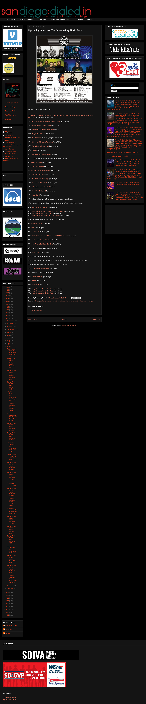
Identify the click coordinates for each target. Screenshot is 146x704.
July (8, 335)
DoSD (7, 140)
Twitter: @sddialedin (11, 103)
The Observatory (10, 142)
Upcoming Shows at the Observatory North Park (12, 510)
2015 (7, 318)
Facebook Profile (10, 111)
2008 (7, 609)
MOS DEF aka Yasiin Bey (40, 178)
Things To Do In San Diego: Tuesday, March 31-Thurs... (11, 363)
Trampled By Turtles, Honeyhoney (43, 130)
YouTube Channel (11, 115)
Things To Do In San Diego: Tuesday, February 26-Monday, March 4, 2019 (127, 183)
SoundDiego (9, 135)
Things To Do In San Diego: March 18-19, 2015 (11, 466)
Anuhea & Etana (36, 277)
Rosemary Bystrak (11, 625)
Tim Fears (8, 629)
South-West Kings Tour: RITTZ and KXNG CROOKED (49, 236)
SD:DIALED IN (10, 19)
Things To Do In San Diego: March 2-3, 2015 (11, 569)
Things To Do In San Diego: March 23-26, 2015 (11, 426)
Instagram (8, 119)
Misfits (34, 281)
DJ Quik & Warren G (38, 134)
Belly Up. (36, 301)
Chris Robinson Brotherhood (41, 268)
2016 (7, 315)
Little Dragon (36, 252)
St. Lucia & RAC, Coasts (40, 183)
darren (7, 633)
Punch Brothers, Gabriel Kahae (41, 154)
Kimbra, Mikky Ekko (37, 166)
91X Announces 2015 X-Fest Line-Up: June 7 (11, 416)
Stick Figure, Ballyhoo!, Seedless (42, 244)
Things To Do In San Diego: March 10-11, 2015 (11, 519)
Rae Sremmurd (37, 138)
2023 (7, 295)
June (9, 338)
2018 (7, 310)
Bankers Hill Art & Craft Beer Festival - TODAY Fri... (12, 457)
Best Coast (35, 285)
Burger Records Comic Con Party (42, 289)
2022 (7, 298)
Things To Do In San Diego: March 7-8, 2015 (11, 539)
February (10, 586)
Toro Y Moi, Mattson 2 (39, 191)
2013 (7, 595)
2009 (7, 606)
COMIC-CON (42, 19)
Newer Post (32, 320)
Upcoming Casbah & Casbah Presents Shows (11, 407)
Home (64, 320)
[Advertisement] (125, 219)
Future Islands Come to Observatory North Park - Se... (11, 352)
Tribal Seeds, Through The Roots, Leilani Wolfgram (48, 211)
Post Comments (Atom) (68, 325)
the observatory (71, 301)
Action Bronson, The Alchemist (41, 170)
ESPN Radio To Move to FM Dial (117, 156)
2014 (7, 592)
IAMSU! (34, 150)
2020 (7, 304)
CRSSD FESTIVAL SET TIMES (11, 484)
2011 (7, 601)
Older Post (96, 320)
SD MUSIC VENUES (26, 19)
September (11, 329)
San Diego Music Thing (12, 138)
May (8, 341)
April (9, 343)
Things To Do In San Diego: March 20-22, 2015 (11, 436)
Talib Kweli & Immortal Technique (42, 142)
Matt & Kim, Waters (37, 223)
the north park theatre (59, 301)
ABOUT (90, 19)
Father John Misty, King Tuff (41, 187)
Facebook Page (10, 107)
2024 (7, 293)
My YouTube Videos (9, 699)
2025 (7, 290)
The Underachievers (38, 174)
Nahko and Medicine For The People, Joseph (45, 121)
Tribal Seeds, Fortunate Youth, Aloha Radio (46, 215)
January (10, 589)
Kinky (32, 228)
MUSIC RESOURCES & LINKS (61, 19)
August (9, 332)
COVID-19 (79, 19)
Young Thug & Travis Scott (40, 146)
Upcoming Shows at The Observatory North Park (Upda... (11, 447)
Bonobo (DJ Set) (36, 162)
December (10, 321)
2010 (7, 604)
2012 (7, 598)
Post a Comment (36, 310)
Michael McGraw (10, 154)
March (9, 346)
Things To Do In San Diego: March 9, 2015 (11, 529)
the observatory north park (85, 301)
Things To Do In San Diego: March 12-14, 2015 (11, 492)
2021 (7, 301)
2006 (7, 615)
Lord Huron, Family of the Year (41, 240)
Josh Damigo (9, 149)
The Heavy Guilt (10, 151)
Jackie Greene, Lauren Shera (41, 125)
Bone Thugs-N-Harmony (39, 207)
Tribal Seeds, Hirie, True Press (41, 213)
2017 (7, 313)
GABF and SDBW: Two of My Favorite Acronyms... (123, 152)
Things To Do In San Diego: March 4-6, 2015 (11, 559)
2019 (7, 307)
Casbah (7, 131)
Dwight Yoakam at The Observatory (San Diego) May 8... (11, 396)
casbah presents (45, 301)
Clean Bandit (36, 195)
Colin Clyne (9, 156)
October (10, 326)
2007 (7, 612)
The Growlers (35, 232)
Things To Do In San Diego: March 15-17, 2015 (11, 475)
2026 (7, 287)
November (10, 324)
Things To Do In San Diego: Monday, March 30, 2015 (11, 375)
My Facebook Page (9, 697)
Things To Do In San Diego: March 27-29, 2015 (11, 385)
